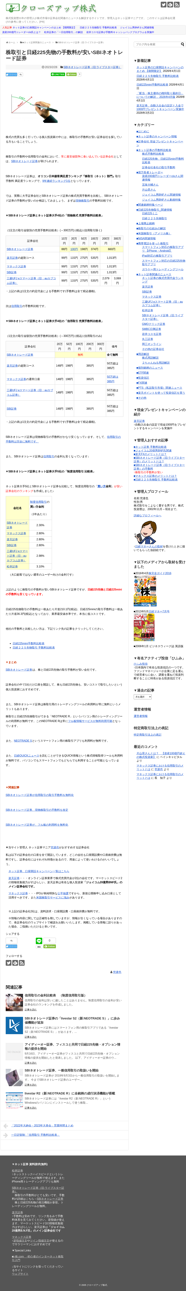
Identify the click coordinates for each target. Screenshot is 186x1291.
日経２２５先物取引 (154, 218)
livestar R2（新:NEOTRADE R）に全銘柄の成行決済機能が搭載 (70, 1093)
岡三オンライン (151, 344)
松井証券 (12, 566)
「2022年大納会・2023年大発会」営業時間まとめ (38, 1126)
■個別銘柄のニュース (150, 367)
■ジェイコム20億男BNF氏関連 (153, 450)
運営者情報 (141, 716)
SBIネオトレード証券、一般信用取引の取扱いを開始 (61, 1070)
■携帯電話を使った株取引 (153, 243)
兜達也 (55, 847)
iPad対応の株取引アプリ (157, 255)
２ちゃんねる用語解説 (156, 362)
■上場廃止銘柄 (146, 223)
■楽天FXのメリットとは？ (150, 454)
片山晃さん (149, 189)
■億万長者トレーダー (150, 172)
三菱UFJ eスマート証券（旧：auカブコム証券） (17, 556)
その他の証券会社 (153, 349)
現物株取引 (82, 200)
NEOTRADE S (23, 740)
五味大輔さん (150, 184)
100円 (74, 249)
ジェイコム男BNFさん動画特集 (161, 199)
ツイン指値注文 (39, 1240)
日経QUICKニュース (26, 755)
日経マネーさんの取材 (149, 546)
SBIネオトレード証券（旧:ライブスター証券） (92, 67)
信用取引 (16, 306)
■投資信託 (143, 377)
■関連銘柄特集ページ (150, 204)
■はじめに (143, 131)
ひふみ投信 (141, 663)
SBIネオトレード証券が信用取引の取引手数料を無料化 (40, 795)
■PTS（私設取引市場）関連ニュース (159, 387)
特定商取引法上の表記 (147, 734)
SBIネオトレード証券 (24, 161)
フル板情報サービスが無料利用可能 (90, 721)
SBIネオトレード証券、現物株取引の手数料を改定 (37, 809)
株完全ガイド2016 (160, 573)
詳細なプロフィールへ (147, 515)
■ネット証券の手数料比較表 (154, 150)
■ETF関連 (143, 372)
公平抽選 (63, 893)
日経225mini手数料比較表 (28, 643)
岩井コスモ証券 (151, 334)
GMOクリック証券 (153, 324)
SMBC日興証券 (151, 329)
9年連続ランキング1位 (56, 180)
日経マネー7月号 (159, 611)
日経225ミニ (150, 213)
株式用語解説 (150, 357)
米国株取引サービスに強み (52, 897)
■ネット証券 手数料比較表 (150, 446)
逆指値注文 (20, 1240)
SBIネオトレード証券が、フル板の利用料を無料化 (37, 824)
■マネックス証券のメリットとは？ (155, 475)
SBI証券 (12, 272)
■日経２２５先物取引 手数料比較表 (156, 479)
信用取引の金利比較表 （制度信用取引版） (56, 995)
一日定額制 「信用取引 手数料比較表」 (31, 1135)
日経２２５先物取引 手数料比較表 (34, 647)
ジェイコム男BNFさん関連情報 (161, 194)
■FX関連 (142, 382)
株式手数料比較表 (153, 153)
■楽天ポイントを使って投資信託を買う (161, 392)
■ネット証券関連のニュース (154, 274)
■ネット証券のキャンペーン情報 (157, 136)
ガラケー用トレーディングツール (163, 269)
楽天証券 (12, 257)
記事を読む (31, 1009)
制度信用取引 (38, 501)
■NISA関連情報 (146, 238)
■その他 (142, 397)
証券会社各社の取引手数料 (158, 167)
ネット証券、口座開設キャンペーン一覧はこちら (38, 871)
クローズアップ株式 (97, 1285)
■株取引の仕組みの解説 (151, 228)
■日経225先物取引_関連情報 (154, 209)
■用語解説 (143, 354)
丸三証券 (147, 339)
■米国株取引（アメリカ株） (154, 233)
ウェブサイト (20, 1273)
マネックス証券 (16, 266)
